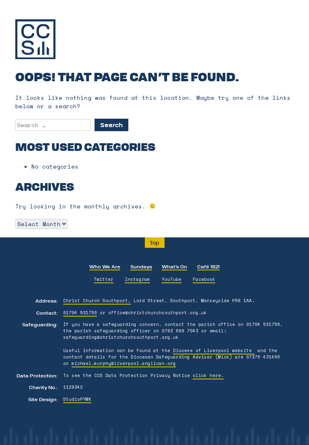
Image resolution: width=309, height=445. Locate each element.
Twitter (103, 279)
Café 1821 (208, 266)
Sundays (141, 266)
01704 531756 (80, 312)
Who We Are (104, 266)
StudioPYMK (77, 399)
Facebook (204, 279)
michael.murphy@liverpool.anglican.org (124, 363)
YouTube (171, 279)
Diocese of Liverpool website (214, 350)
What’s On (174, 266)
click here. (208, 375)
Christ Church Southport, (97, 300)
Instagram (137, 279)
